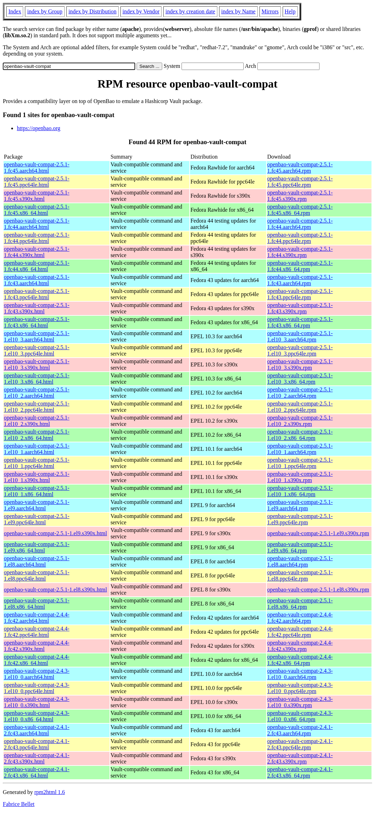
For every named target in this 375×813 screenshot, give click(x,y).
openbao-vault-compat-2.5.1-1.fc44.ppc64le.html (37, 238)
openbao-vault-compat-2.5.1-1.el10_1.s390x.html (37, 477)
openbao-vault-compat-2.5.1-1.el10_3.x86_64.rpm (300, 378)
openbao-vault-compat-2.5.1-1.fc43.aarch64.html (37, 280)
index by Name (238, 11)
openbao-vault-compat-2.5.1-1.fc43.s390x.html (37, 308)
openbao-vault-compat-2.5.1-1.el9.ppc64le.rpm (300, 519)
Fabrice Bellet (18, 804)
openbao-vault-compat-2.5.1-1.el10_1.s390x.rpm (300, 477)
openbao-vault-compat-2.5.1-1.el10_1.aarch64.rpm (300, 449)
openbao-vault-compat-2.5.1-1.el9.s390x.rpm (318, 533)
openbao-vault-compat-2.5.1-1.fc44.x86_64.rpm (300, 266)
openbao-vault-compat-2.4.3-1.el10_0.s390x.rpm (300, 702)
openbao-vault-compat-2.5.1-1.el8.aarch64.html (37, 561)
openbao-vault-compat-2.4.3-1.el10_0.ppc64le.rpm (300, 688)
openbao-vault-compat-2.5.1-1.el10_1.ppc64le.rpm (300, 463)
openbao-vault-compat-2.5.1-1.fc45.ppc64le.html (37, 181)
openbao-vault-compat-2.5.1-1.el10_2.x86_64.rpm (300, 435)
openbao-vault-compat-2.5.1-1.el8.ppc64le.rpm (300, 575)
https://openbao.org (38, 128)
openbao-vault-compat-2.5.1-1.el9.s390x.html (55, 533)
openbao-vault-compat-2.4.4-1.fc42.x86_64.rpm (300, 660)
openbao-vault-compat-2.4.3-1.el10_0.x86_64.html (37, 716)
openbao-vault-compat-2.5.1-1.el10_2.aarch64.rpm (300, 392)
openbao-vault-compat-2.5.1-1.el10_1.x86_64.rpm (300, 491)
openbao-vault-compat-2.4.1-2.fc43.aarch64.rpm (300, 730)
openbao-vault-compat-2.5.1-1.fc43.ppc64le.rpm (300, 294)
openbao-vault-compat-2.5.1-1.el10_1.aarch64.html (37, 449)
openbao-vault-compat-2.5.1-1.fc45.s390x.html (37, 196)
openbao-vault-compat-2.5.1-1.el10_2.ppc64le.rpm (300, 407)
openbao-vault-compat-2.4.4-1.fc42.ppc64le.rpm (300, 632)
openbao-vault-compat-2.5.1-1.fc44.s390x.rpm (300, 252)
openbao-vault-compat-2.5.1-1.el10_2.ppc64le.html (37, 407)
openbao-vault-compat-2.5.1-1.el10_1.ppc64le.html (37, 463)
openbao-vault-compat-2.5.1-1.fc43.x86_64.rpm (300, 322)
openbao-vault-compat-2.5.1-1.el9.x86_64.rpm (300, 547)
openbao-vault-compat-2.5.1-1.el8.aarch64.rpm (300, 561)
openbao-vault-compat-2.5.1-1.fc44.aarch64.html (37, 224)
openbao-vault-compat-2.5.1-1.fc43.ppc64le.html (37, 294)
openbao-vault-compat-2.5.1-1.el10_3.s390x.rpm (300, 364)
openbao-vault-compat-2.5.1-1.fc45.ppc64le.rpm (300, 181)
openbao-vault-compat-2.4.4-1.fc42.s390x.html (37, 646)
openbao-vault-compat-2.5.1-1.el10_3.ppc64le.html (37, 350)
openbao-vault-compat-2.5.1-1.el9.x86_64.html (37, 547)
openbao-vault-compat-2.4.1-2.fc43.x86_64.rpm (300, 772)
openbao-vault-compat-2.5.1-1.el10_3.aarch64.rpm (300, 336)
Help (290, 11)
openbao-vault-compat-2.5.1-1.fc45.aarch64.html (37, 167)
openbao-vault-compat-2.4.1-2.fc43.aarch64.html (37, 730)
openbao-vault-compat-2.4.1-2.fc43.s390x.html (37, 758)
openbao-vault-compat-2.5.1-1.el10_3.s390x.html (37, 364)
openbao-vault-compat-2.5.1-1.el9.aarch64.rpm (300, 505)
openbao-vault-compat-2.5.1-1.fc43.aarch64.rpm (300, 280)
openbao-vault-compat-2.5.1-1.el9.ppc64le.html (37, 519)
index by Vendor (141, 11)
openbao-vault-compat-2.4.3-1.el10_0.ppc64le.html (37, 688)
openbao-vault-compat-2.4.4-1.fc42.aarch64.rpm (300, 618)
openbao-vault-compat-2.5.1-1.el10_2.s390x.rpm (300, 421)
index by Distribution (92, 11)
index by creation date (190, 11)
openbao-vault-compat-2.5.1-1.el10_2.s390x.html (37, 421)
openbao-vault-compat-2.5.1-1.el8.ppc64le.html (37, 575)
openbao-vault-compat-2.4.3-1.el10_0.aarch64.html (37, 674)
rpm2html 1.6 (49, 792)
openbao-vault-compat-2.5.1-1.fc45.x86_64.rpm (300, 210)
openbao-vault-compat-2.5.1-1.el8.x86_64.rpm (300, 603)
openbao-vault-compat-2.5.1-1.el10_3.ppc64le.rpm (300, 350)
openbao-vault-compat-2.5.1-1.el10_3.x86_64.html (37, 378)
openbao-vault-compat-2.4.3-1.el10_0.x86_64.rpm (300, 716)
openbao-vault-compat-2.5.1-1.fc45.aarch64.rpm (300, 167)
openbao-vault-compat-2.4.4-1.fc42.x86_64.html (37, 660)
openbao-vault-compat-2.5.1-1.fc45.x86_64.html (37, 210)
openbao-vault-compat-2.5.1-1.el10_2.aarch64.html (37, 392)
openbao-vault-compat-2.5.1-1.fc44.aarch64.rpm (300, 224)
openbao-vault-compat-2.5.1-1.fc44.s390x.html (37, 252)
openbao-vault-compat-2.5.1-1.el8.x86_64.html (37, 603)
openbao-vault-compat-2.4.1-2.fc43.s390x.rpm (300, 758)
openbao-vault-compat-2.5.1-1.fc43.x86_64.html (37, 322)
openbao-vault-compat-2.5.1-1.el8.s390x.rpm (318, 590)
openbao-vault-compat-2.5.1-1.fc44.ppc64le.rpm (300, 238)
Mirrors (270, 11)
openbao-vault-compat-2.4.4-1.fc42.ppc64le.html (37, 632)
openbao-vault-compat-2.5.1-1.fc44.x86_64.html (37, 266)
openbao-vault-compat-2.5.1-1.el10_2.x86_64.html (37, 435)
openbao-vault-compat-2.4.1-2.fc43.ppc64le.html (37, 744)
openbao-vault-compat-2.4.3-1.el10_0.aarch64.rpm (300, 674)
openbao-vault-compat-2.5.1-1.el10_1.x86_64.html (37, 491)
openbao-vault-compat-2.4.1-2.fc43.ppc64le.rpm (300, 744)
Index (14, 11)
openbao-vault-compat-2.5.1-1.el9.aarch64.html (37, 505)
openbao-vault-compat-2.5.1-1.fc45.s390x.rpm (300, 196)
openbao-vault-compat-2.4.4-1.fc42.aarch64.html (37, 618)
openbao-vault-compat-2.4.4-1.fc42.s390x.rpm (300, 646)
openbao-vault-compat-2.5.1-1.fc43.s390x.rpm (300, 308)
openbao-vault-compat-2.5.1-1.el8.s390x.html (55, 590)
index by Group (44, 11)
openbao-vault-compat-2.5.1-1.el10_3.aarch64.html (37, 336)
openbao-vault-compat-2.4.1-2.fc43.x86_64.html (37, 772)
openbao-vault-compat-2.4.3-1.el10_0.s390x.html (37, 702)
